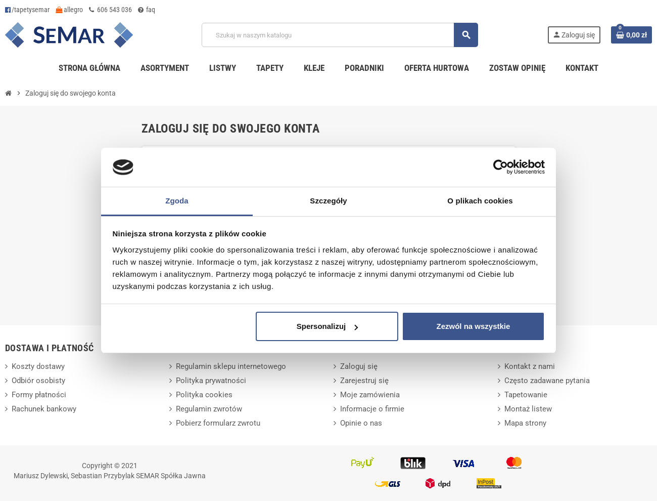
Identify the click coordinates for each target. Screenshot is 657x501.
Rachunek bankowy (44, 408)
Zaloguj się (359, 366)
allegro (69, 10)
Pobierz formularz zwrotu (218, 423)
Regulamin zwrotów (209, 408)
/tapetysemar (27, 10)
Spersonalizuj (327, 326)
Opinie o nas (361, 423)
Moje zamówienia (370, 394)
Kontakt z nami (529, 366)
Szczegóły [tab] (328, 200)
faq (146, 10)
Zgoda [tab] (177, 200)
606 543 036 (110, 10)
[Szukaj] (340, 35)
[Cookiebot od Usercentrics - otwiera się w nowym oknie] (500, 167)
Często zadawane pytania (547, 380)
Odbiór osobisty (38, 380)
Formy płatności (39, 394)
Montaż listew (528, 408)
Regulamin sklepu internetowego (231, 366)
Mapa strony (525, 423)
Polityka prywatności (211, 380)
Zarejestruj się (364, 380)
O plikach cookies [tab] (479, 200)
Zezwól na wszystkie (473, 326)
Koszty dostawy (38, 366)
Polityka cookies (204, 394)
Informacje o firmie (372, 408)
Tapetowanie (525, 394)
